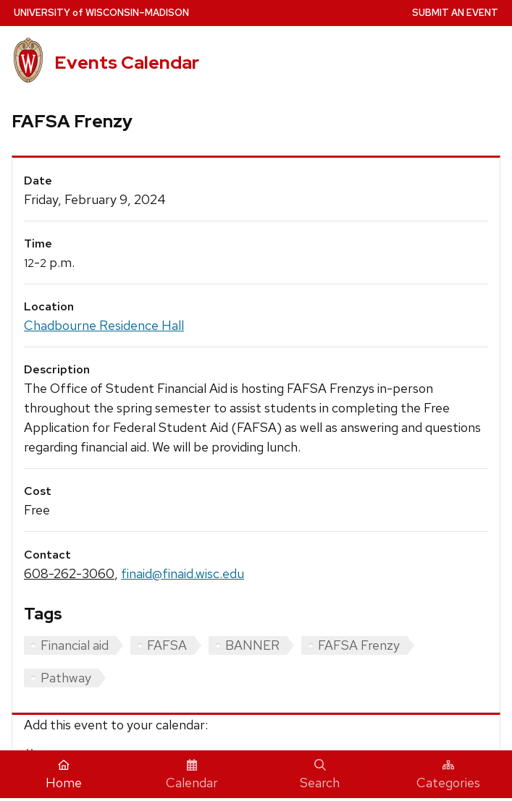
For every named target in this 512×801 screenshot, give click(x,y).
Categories (448, 775)
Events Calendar (126, 62)
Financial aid (75, 645)
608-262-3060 (69, 573)
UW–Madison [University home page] (101, 13)
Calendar (192, 775)
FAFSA (167, 645)
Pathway (66, 677)
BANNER (252, 645)
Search (320, 775)
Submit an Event (455, 13)
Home (64, 775)
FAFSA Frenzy (359, 645)
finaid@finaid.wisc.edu (182, 573)
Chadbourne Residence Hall (104, 325)
